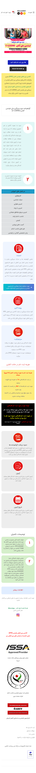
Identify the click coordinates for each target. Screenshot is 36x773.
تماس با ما (32, 734)
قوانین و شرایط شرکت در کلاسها (26, 737)
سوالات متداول (31, 731)
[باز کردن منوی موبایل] (31, 12)
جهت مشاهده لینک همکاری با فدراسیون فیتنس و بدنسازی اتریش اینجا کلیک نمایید (19, 287)
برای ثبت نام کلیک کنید (18, 62)
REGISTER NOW (18, 69)
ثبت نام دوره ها (30, 727)
